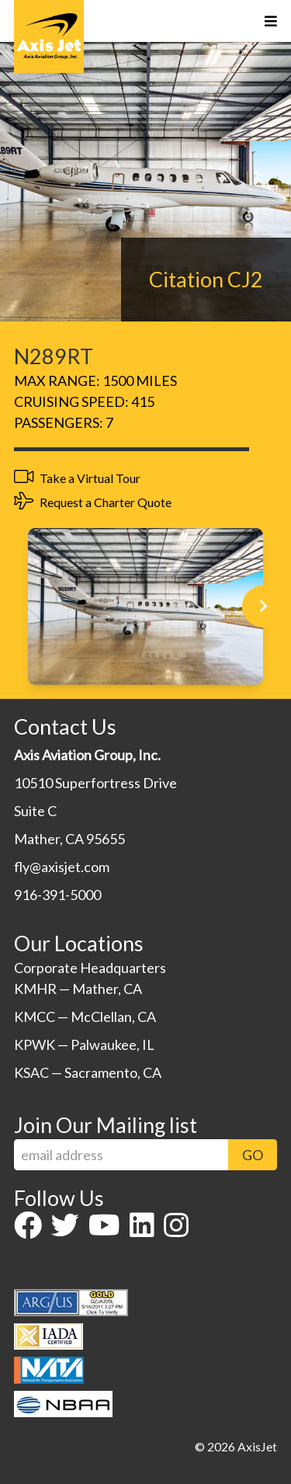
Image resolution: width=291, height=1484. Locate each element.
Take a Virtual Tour (77, 477)
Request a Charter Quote (92, 501)
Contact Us (65, 726)
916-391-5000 (57, 894)
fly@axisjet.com (61, 866)
